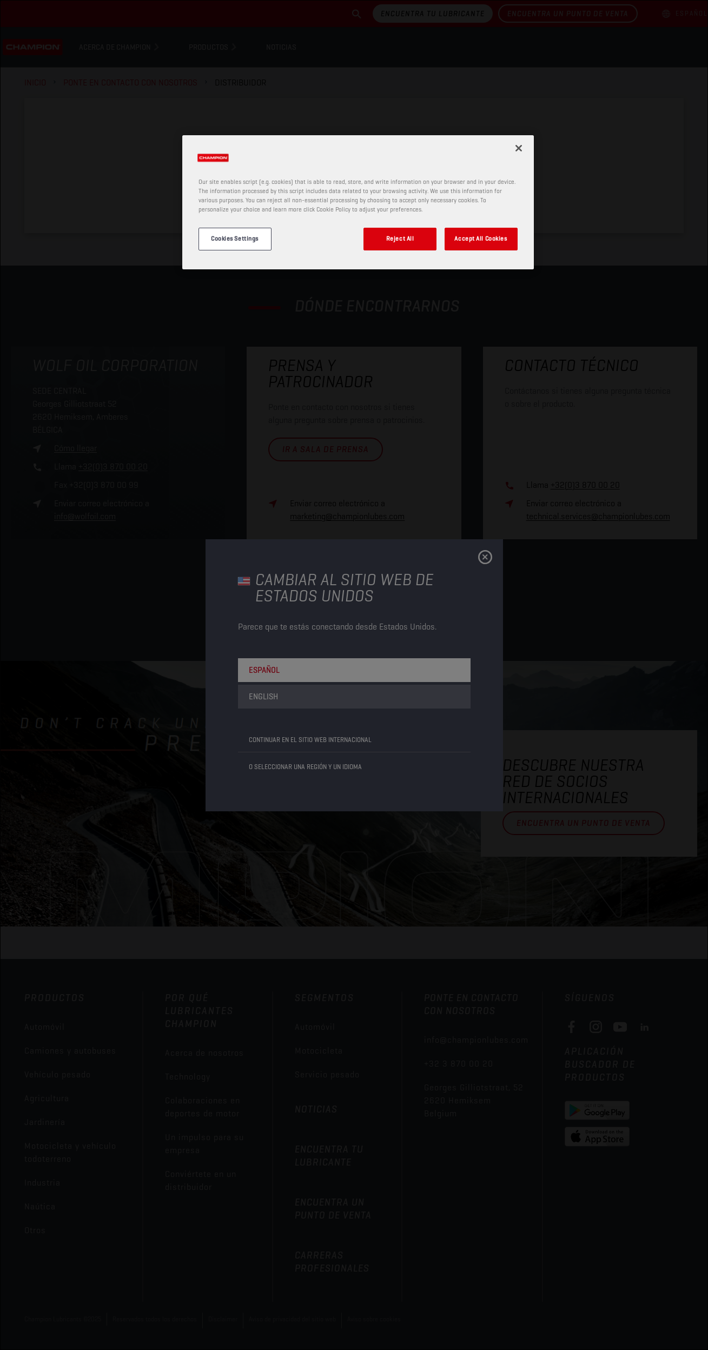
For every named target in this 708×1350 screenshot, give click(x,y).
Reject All (400, 238)
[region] (358, 202)
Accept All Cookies (480, 238)
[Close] (519, 148)
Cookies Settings (235, 238)
